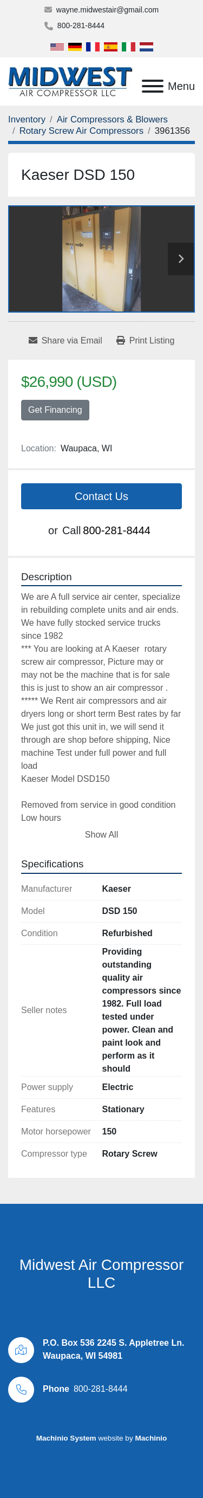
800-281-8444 (80, 25)
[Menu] (152, 86)
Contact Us (101, 496)
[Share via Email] (65, 340)
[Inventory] (26, 119)
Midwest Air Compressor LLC (101, 1274)
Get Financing (55, 409)
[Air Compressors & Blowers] (112, 119)
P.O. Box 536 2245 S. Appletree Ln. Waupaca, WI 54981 (113, 1349)
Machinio (151, 1438)
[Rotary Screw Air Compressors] (81, 131)
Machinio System (66, 1438)
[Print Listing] (145, 340)
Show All (101, 834)
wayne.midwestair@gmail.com (107, 9)
